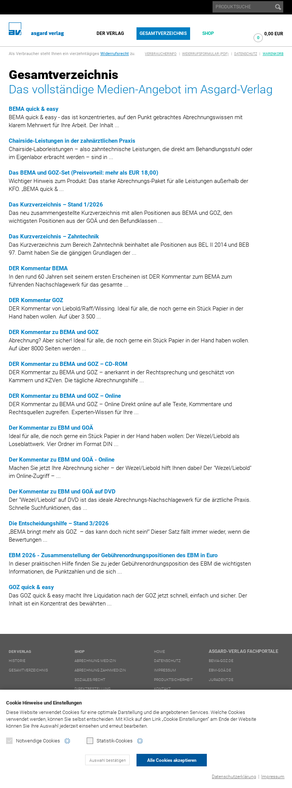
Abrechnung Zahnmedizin (100, 670)
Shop (208, 33)
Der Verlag (110, 33)
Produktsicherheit (173, 680)
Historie (17, 661)
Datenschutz (245, 54)
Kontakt (162, 689)
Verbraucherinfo (160, 54)
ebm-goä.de (220, 670)
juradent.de (221, 680)
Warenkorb (273, 54)
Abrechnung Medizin (95, 661)
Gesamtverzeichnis (163, 33)
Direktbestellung (93, 689)
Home (159, 651)
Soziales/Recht (90, 680)
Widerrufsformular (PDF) (205, 54)
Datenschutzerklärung (234, 776)
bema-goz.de (221, 661)
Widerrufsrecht (114, 53)
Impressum (272, 776)
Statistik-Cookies (110, 741)
